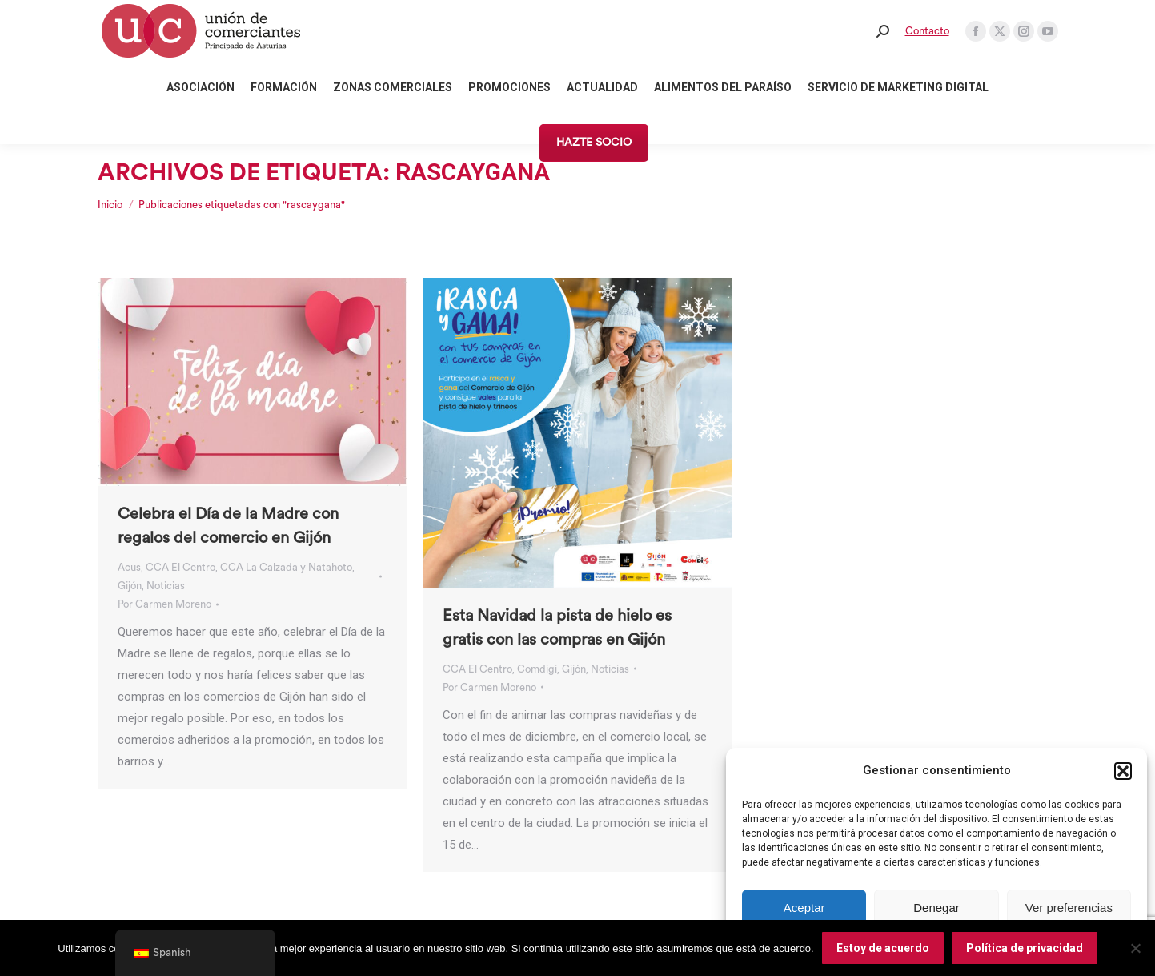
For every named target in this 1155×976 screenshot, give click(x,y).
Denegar (936, 907)
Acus (129, 567)
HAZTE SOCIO (594, 142)
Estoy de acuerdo (882, 948)
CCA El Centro (180, 567)
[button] (1123, 771)
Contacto (927, 31)
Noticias (165, 585)
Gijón (130, 585)
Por (164, 604)
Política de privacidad (1024, 948)
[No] (1135, 948)
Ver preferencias (1069, 907)
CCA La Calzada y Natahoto (286, 567)
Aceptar (804, 907)
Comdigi (537, 669)
